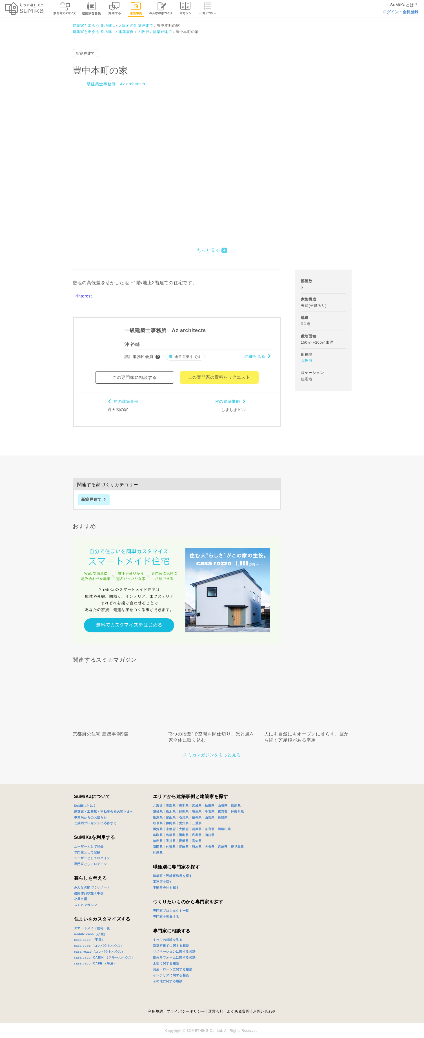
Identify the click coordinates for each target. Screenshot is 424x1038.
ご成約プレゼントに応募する (95, 823)
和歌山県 (224, 829)
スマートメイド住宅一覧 (92, 928)
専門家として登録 (87, 852)
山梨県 (210, 817)
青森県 (171, 805)
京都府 (171, 829)
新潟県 (158, 817)
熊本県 (197, 846)
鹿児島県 (237, 846)
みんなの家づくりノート (92, 887)
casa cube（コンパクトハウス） (99, 945)
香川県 (171, 841)
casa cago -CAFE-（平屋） (95, 963)
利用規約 (155, 1011)
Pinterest (83, 296)
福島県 (236, 805)
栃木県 (171, 811)
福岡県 (158, 846)
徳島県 (158, 841)
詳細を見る (255, 356)
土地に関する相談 (166, 963)
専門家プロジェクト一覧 (171, 910)
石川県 (184, 817)
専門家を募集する (166, 916)
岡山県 (184, 835)
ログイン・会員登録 (400, 12)
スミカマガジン (85, 904)
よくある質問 (238, 1011)
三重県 (197, 823)
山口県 (210, 835)
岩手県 (184, 805)
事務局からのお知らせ (90, 817)
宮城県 (197, 805)
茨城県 (158, 811)
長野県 (223, 817)
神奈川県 (237, 811)
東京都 (223, 811)
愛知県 (184, 823)
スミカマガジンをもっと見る (212, 754)
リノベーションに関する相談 (174, 951)
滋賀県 (158, 829)
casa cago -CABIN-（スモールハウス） (104, 957)
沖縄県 (158, 852)
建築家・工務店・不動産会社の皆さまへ (104, 811)
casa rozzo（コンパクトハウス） (99, 951)
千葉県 (210, 811)
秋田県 (210, 805)
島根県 (171, 835)
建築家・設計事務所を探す (172, 875)
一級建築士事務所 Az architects (114, 84)
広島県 (197, 835)
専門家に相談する (172, 930)
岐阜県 (158, 823)
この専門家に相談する (134, 377)
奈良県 (210, 829)
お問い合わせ (264, 1011)
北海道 (158, 805)
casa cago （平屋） (89, 939)
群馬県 (184, 811)
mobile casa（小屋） (90, 934)
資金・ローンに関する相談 (172, 969)
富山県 (171, 817)
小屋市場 (80, 899)
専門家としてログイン (90, 864)
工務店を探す (163, 881)
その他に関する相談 (168, 981)
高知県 (197, 841)
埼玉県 (197, 811)
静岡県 (171, 823)
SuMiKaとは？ (85, 805)
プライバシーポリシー (186, 1011)
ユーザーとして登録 (89, 846)
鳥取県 (158, 835)
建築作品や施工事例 (89, 893)
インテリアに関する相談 (171, 975)
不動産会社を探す (166, 887)
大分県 (210, 846)
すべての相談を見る (168, 939)
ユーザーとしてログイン (92, 858)
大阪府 (306, 361)
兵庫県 (197, 829)
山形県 (223, 805)
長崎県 (184, 846)
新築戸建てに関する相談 (171, 945)
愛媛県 (184, 841)
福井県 (197, 817)
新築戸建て (85, 53)
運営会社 (216, 1011)
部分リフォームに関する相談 (174, 957)
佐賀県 (171, 846)
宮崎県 (223, 846)
